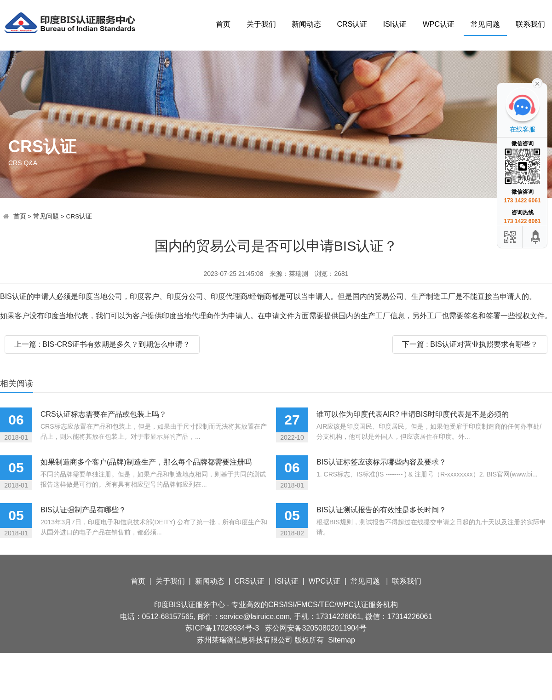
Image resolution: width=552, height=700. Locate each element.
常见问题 (485, 24)
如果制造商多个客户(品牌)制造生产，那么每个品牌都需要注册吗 (146, 462)
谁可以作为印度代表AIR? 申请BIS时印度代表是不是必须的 (412, 414)
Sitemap (341, 640)
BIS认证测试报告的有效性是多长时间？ (381, 510)
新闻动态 (306, 24)
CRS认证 (352, 24)
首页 (223, 24)
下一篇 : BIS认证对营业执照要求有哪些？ (470, 344)
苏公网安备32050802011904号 (316, 628)
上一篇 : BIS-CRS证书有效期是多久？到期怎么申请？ (102, 344)
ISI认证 (395, 24)
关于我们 (261, 24)
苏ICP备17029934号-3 (222, 628)
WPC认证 (438, 24)
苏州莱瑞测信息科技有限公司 (245, 640)
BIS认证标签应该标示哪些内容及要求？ (381, 462)
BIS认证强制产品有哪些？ (83, 510)
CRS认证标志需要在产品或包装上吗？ (103, 414)
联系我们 (530, 24)
